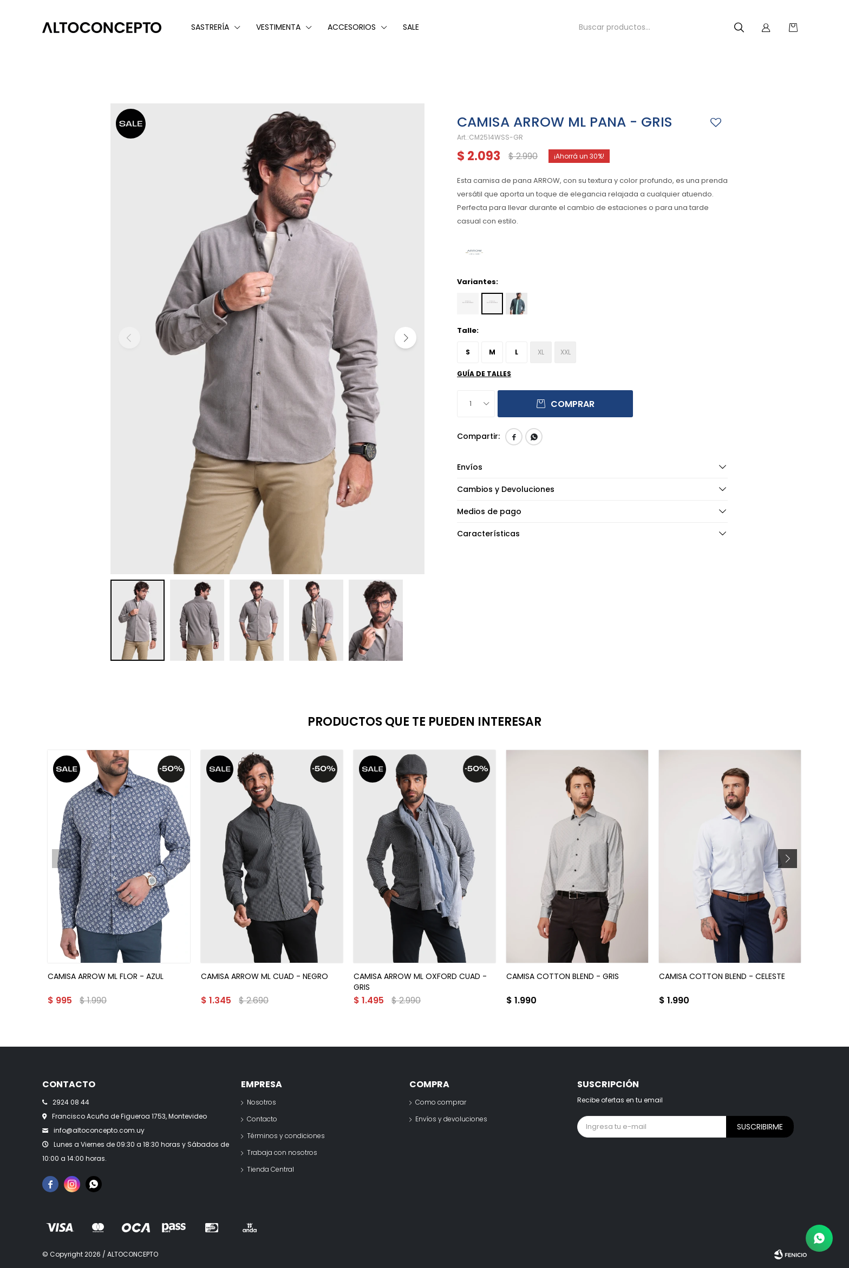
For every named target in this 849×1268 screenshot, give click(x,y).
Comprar (573, 404)
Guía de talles (484, 373)
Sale (411, 27)
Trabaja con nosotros (282, 1152)
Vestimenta (278, 27)
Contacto (262, 1119)
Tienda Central (270, 1169)
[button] (405, 338)
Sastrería (210, 27)
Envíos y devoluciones (451, 1119)
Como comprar (440, 1102)
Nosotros (261, 1102)
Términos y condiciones (286, 1135)
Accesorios (352, 27)
